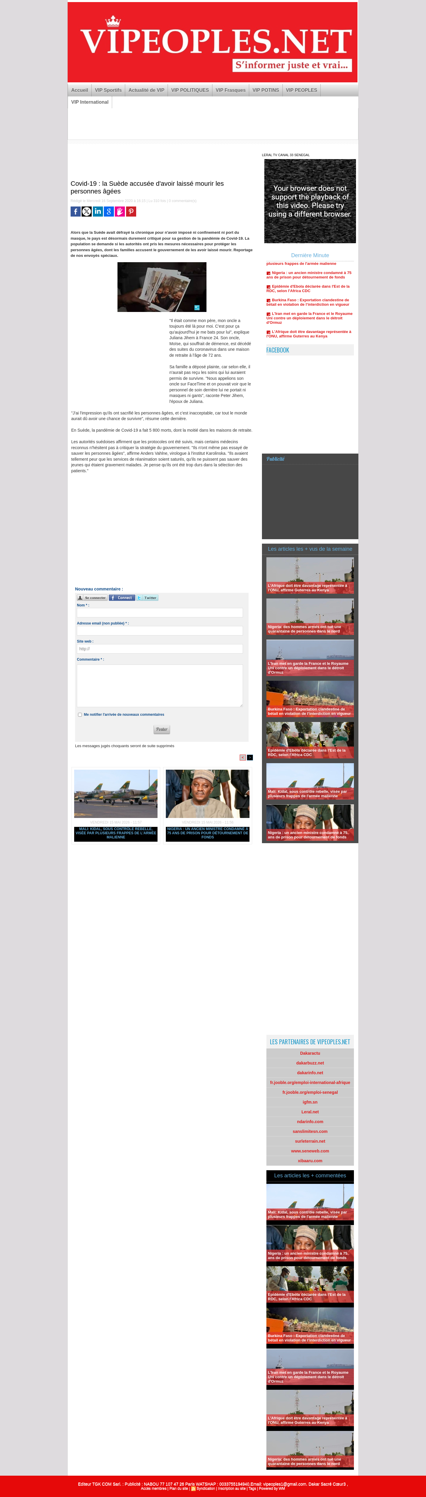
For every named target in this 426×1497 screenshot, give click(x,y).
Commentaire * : (90, 659)
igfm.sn (310, 1102)
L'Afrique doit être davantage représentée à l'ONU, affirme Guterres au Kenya (308, 337)
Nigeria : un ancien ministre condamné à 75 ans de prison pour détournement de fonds (207, 833)
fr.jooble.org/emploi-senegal (310, 1092)
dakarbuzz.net (310, 1063)
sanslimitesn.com (310, 1131)
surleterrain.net (310, 1141)
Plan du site (178, 1488)
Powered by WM (272, 1488)
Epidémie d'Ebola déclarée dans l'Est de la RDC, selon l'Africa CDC (308, 292)
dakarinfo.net (310, 1072)
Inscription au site (232, 1488)
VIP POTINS (265, 90)
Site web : (85, 641)
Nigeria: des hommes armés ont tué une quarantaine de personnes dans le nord (304, 629)
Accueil (79, 90)
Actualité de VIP (146, 90)
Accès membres (153, 1488)
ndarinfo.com (310, 1121)
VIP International (90, 102)
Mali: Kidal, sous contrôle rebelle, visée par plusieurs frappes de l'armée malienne (116, 833)
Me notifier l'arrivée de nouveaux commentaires (124, 715)
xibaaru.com (310, 1160)
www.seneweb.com (310, 1151)
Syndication (206, 1488)
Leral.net (310, 1111)
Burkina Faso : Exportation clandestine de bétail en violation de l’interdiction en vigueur (307, 305)
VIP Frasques (231, 90)
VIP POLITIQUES (190, 90)
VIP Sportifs (108, 90)
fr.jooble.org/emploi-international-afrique (310, 1082)
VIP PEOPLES (301, 90)
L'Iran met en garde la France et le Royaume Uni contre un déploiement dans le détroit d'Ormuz (309, 321)
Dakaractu (310, 1053)
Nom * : (83, 605)
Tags (252, 1488)
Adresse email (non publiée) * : (103, 623)
